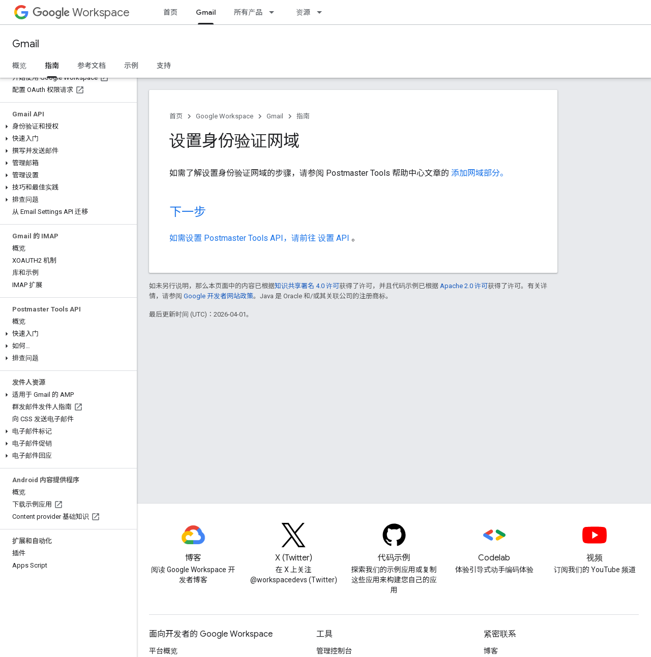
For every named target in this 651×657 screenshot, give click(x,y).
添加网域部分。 (479, 173)
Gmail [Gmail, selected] (206, 12)
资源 (303, 12)
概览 (19, 65)
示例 (131, 65)
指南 (303, 116)
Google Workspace (224, 116)
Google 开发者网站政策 (218, 296)
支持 (164, 65)
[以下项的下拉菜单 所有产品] (274, 12)
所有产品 (248, 12)
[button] (66, 126)
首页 (170, 12)
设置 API (334, 238)
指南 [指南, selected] (52, 65)
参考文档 (91, 65)
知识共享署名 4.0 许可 (307, 286)
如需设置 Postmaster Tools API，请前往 (243, 238)
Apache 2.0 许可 (464, 286)
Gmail (25, 44)
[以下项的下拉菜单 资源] (322, 12)
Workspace (81, 12)
